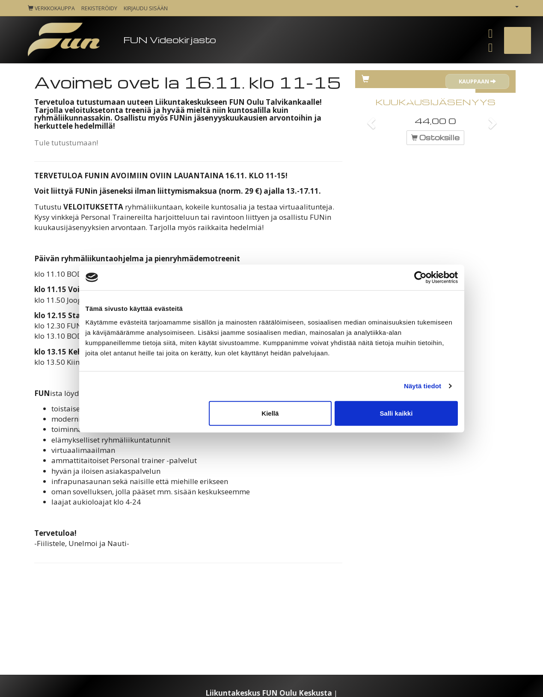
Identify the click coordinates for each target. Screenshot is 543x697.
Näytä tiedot (422, 386)
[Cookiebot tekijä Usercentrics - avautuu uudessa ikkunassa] (420, 277)
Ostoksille (435, 137)
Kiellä (270, 412)
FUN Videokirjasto (169, 39)
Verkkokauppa (51, 8)
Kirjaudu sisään (146, 8)
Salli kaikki (396, 412)
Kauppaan (477, 81)
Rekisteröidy (99, 8)
